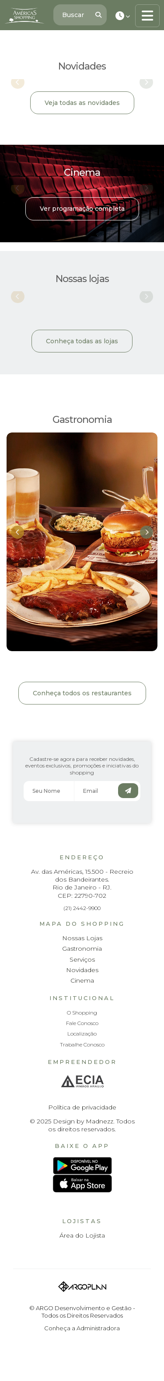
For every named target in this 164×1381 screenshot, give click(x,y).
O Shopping (82, 1012)
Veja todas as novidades (82, 103)
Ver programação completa (82, 209)
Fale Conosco (82, 1023)
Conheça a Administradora (82, 1328)
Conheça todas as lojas (82, 341)
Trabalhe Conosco (82, 1044)
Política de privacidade (82, 1107)
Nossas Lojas (82, 938)
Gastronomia (82, 948)
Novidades (82, 970)
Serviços (82, 959)
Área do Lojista (82, 1235)
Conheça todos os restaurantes (82, 693)
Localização (82, 1033)
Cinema (82, 980)
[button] (17, 532)
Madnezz (99, 1121)
